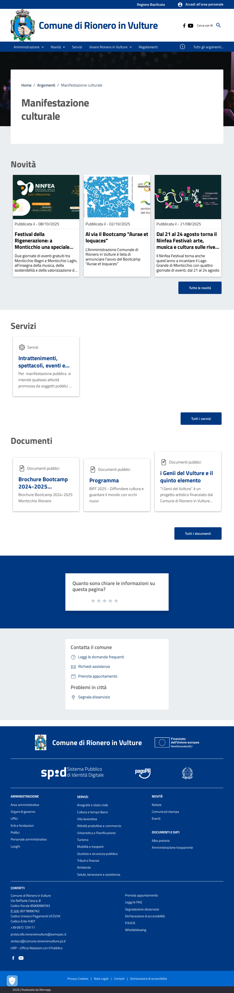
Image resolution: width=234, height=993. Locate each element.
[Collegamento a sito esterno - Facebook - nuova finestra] (184, 25)
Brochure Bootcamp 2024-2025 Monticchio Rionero (43, 486)
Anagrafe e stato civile (92, 805)
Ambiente (84, 867)
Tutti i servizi (201, 418)
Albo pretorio (161, 840)
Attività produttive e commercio (99, 825)
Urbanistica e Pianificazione (96, 832)
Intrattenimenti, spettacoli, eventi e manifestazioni (41, 365)
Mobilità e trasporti (90, 846)
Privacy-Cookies (77, 978)
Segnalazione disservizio (142, 909)
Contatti (18, 888)
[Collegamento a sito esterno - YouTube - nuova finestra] (190, 25)
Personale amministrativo (29, 839)
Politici (15, 832)
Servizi (23, 326)
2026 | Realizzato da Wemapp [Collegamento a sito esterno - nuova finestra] (31, 989)
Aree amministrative (25, 804)
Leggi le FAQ (133, 902)
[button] (200, 4)
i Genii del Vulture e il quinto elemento (186, 476)
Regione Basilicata (151, 4)
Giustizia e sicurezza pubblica (97, 853)
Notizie (157, 804)
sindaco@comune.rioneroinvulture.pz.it (38, 941)
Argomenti (46, 85)
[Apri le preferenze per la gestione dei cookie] (12, 980)
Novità (23, 164)
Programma (104, 480)
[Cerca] (218, 25)
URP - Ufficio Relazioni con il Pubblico (36, 947)
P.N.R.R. (130, 922)
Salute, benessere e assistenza (98, 874)
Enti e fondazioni (22, 825)
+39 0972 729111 (23, 927)
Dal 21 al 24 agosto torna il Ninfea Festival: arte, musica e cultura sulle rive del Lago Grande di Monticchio (186, 246)
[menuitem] (148, 47)
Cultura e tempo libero (92, 812)
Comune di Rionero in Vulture (98, 25)
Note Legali (101, 978)
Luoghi (15, 846)
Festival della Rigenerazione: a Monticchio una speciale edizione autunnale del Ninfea (42, 246)
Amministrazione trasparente (172, 847)
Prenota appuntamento (141, 895)
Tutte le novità (200, 287)
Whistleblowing (135, 929)
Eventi (156, 818)
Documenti (31, 440)
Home (26, 85)
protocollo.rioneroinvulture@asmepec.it (38, 934)
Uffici (14, 818)
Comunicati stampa (165, 811)
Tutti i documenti (198, 533)
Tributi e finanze (88, 860)
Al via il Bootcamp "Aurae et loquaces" (117, 237)
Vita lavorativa (87, 818)
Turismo (82, 839)
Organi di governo (23, 811)
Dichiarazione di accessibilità (145, 916)
